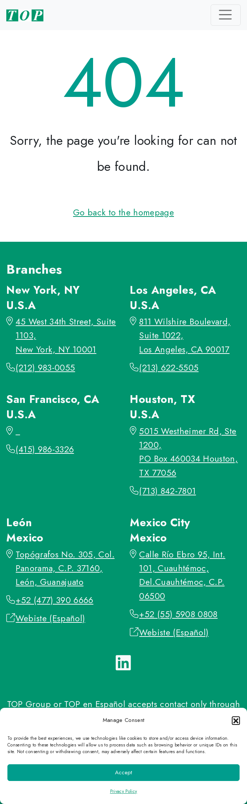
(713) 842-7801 (167, 491)
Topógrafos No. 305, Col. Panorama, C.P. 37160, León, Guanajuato (65, 568)
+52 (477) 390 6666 (54, 600)
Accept (123, 772)
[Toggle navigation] (226, 15)
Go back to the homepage (123, 212)
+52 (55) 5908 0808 (178, 614)
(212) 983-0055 (45, 367)
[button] (236, 720)
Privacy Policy (123, 791)
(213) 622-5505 (168, 367)
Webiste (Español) (50, 618)
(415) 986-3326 (45, 449)
